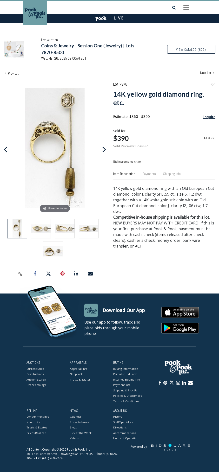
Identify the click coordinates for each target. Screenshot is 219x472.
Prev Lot (12, 73)
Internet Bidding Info (126, 379)
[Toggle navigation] (186, 7)
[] (209, 138)
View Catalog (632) (191, 50)
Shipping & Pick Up (125, 390)
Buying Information (125, 368)
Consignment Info (38, 417)
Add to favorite (212, 85)
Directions (119, 427)
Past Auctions (35, 374)
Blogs (73, 427)
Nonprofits (76, 374)
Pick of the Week (81, 433)
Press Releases (79, 422)
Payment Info (122, 385)
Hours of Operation (125, 438)
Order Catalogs (36, 385)
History (117, 417)
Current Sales (35, 368)
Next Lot (207, 73)
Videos (74, 438)
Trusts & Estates (80, 379)
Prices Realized (36, 433)
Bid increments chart (127, 161)
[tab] (124, 175)
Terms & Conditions (126, 401)
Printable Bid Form (125, 374)
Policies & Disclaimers (127, 395)
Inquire (209, 117)
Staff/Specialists (123, 422)
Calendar (75, 417)
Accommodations (124, 433)
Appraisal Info (78, 368)
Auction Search (36, 379)
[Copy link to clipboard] (20, 274)
